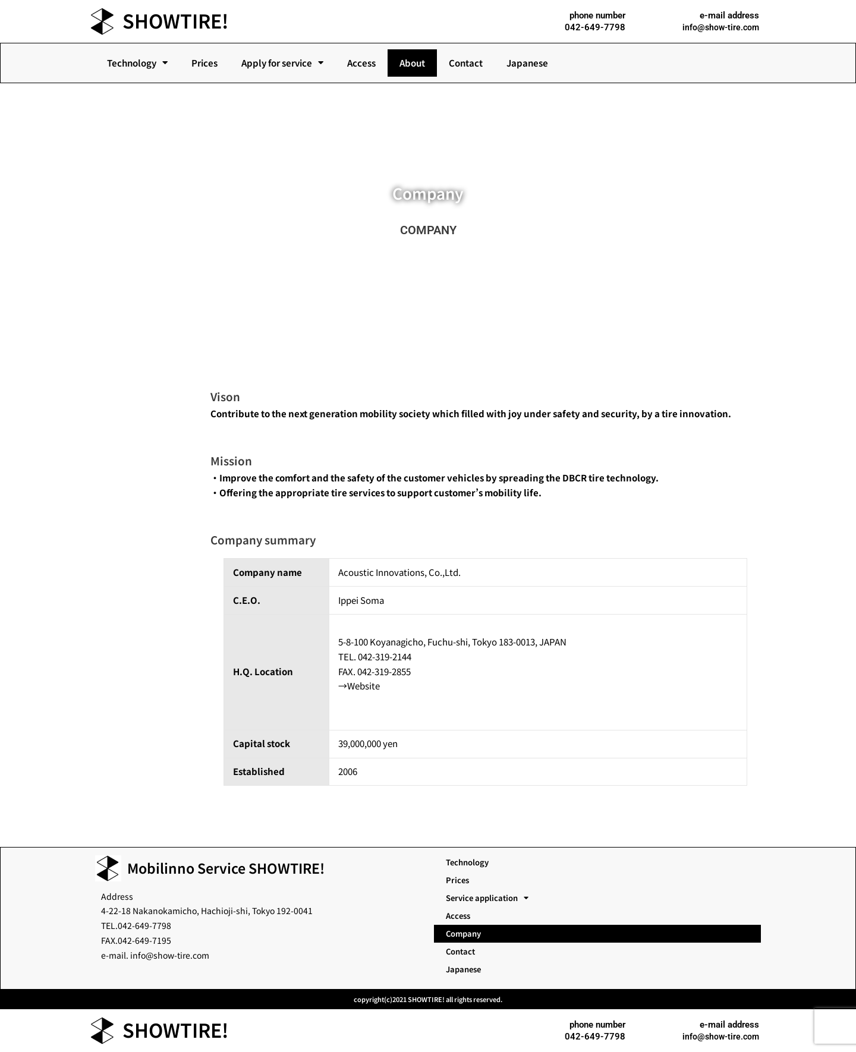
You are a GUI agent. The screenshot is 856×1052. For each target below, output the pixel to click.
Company (463, 933)
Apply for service (282, 62)
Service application (487, 898)
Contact (466, 62)
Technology (137, 62)
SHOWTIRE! (181, 19)
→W (346, 685)
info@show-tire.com (719, 27)
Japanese (527, 62)
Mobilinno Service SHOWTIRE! (226, 868)
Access (361, 62)
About (412, 62)
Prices (204, 62)
